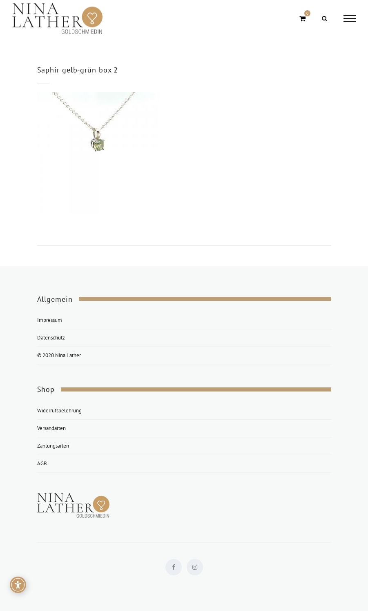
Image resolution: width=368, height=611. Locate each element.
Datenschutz (51, 337)
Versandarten (51, 428)
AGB (42, 463)
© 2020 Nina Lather (59, 355)
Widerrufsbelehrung (59, 410)
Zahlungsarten (53, 445)
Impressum (49, 320)
